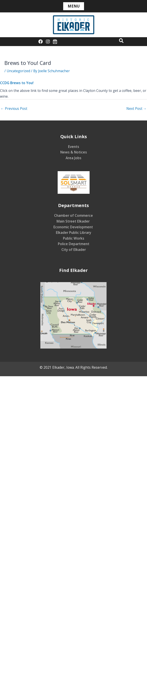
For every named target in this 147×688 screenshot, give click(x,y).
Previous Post (13, 108)
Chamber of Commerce (73, 215)
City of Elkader (73, 249)
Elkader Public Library (73, 232)
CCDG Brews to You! (16, 82)
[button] (121, 40)
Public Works (73, 238)
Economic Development (73, 227)
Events (73, 146)
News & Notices (73, 152)
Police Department (73, 243)
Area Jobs (73, 157)
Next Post (136, 108)
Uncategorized (18, 70)
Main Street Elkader (73, 221)
